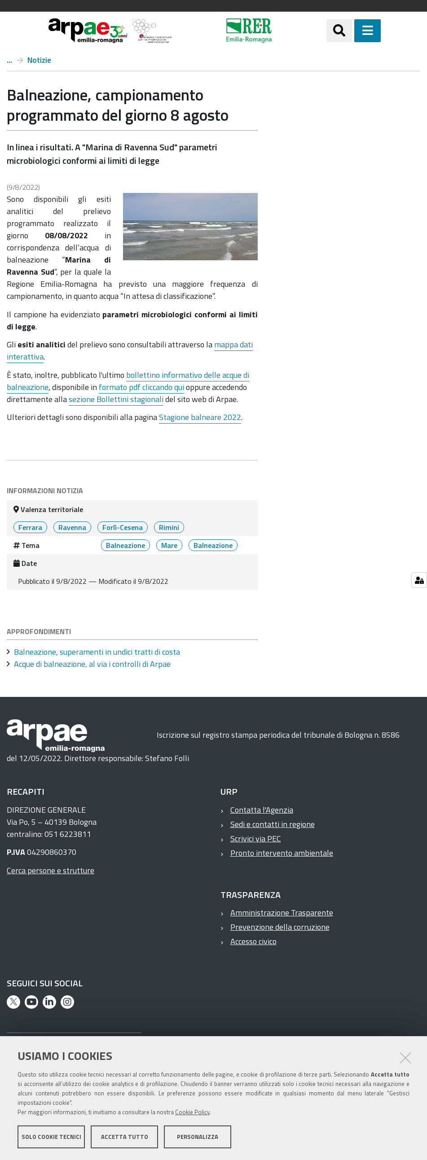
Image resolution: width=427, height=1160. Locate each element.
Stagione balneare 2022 (200, 417)
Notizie (39, 60)
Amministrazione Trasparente (281, 912)
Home (9, 60)
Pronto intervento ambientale (281, 853)
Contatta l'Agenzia (261, 810)
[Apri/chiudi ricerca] (339, 30)
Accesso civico (253, 941)
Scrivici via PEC (255, 838)
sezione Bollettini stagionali (116, 399)
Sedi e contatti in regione (272, 824)
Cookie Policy (192, 1111)
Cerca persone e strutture (50, 870)
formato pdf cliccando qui (141, 387)
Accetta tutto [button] (124, 1136)
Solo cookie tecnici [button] (51, 1136)
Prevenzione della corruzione (280, 927)
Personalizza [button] (197, 1136)
